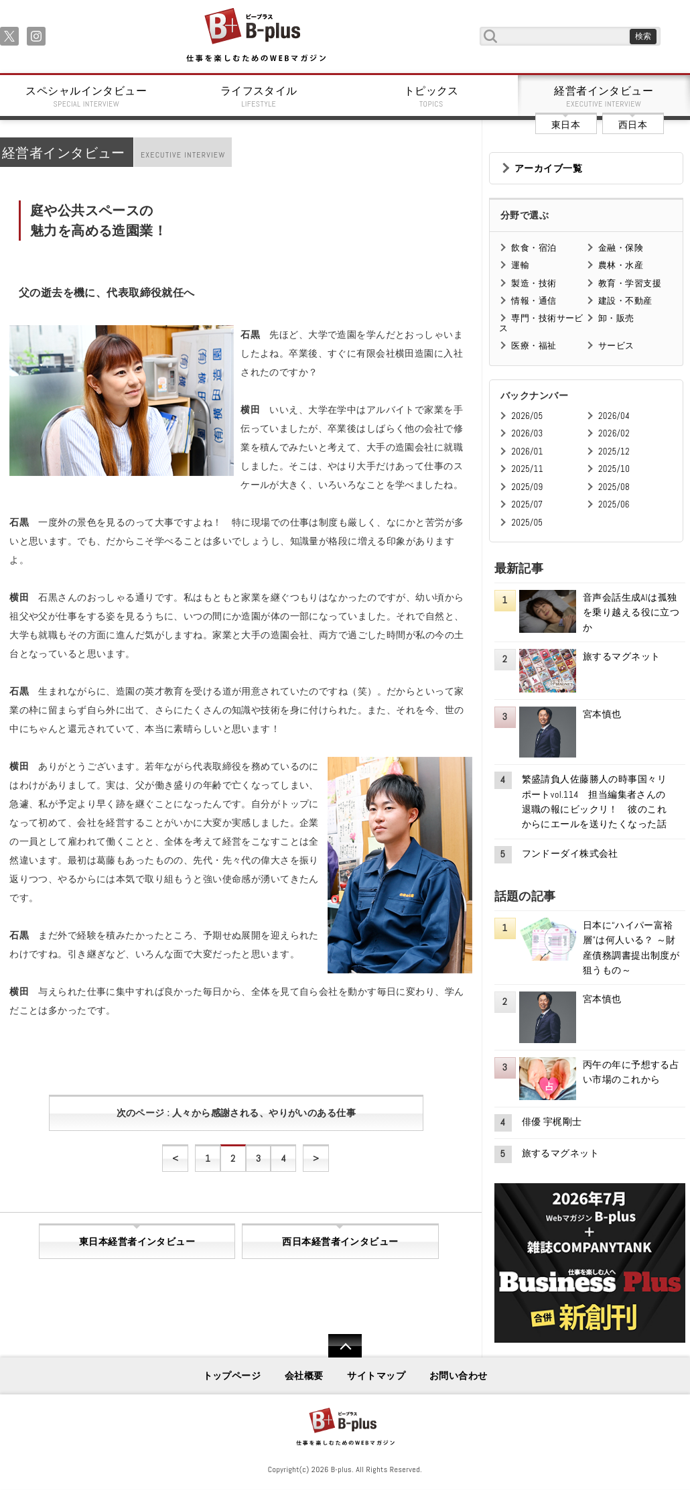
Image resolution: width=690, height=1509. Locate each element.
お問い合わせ (458, 1376)
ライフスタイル (259, 96)
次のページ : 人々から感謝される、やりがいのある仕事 (236, 1113)
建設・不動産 (625, 300)
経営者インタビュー (604, 96)
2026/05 (527, 416)
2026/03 (527, 433)
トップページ (232, 1376)
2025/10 (614, 469)
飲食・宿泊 (533, 247)
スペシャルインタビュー (86, 96)
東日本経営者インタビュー (137, 1241)
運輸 (520, 265)
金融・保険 (620, 247)
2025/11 (527, 469)
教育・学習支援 (629, 283)
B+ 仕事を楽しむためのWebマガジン (255, 36)
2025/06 (614, 504)
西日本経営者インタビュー (340, 1241)
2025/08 (614, 487)
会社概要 (304, 1376)
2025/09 (527, 487)
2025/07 (527, 504)
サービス (616, 345)
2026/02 (614, 433)
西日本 (632, 125)
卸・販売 (616, 318)
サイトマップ (376, 1376)
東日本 (565, 125)
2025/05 (527, 522)
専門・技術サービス (541, 322)
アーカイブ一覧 (548, 168)
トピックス (431, 96)
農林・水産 (620, 265)
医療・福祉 (533, 345)
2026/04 (614, 416)
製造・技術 (533, 283)
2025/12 (614, 451)
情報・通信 (533, 300)
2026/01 (527, 451)
